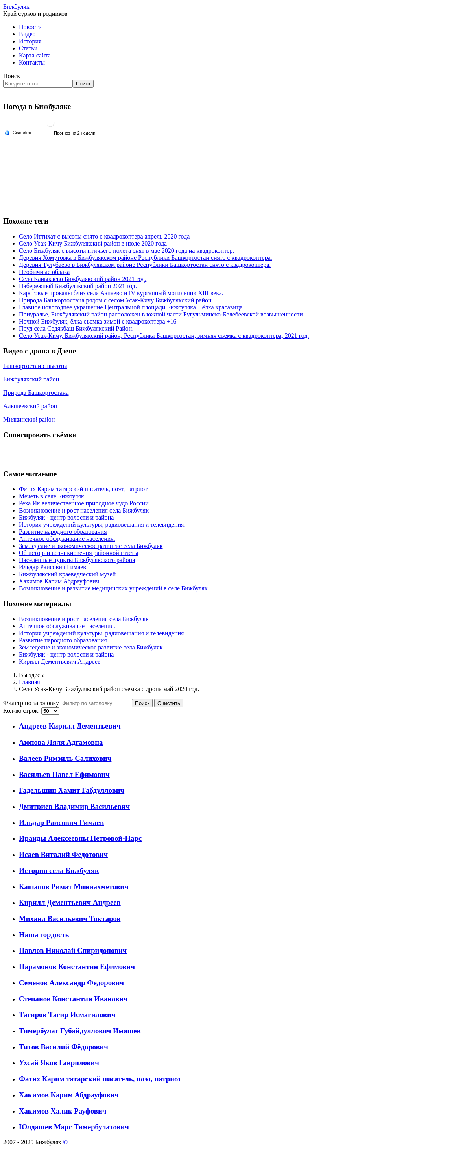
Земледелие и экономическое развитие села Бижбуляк (90, 647)
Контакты (32, 62)
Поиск (11, 75)
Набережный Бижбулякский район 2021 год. (78, 286)
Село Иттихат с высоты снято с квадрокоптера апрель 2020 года (104, 236)
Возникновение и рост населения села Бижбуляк (84, 619)
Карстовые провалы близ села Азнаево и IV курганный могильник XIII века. (121, 293)
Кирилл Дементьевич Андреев (59, 661)
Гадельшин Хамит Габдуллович (71, 790)
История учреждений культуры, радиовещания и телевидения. (102, 633)
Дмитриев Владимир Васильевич (74, 806)
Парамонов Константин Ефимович (77, 966)
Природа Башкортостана (36, 392)
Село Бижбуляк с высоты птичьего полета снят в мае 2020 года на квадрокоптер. (126, 250)
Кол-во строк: (22, 710)
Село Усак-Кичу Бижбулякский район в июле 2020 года (93, 243)
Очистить (168, 703)
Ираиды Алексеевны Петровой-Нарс (80, 838)
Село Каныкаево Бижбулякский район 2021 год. (82, 279)
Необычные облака (44, 271)
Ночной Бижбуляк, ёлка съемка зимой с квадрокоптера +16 (98, 321)
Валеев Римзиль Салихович (65, 758)
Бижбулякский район (31, 379)
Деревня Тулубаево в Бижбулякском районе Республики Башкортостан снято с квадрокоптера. (145, 264)
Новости (30, 27)
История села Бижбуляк (59, 870)
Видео (27, 34)
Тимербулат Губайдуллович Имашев (80, 1031)
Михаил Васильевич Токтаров (69, 918)
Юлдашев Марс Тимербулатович (74, 1127)
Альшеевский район (30, 406)
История (30, 41)
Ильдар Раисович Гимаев (61, 822)
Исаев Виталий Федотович (63, 854)
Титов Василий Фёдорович (63, 1047)
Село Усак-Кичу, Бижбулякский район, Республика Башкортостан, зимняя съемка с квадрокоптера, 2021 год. (164, 335)
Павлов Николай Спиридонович (73, 950)
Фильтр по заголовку (32, 702)
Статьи (28, 48)
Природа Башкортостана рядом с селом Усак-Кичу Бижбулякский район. (116, 300)
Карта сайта (35, 55)
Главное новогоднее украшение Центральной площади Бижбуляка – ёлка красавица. (131, 307)
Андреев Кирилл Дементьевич (70, 726)
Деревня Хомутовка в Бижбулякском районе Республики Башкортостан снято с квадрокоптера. (145, 257)
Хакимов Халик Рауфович (62, 1111)
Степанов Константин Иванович (73, 999)
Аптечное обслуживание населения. (67, 626)
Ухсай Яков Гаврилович (59, 1062)
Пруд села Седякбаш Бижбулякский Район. (76, 328)
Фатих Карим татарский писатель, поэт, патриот (100, 1079)
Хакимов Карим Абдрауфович (69, 1095)
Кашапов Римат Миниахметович (74, 887)
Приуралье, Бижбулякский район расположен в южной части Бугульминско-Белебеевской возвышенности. (161, 314)
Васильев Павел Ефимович (64, 774)
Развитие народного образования (63, 640)
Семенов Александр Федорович (71, 983)
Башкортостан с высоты (35, 366)
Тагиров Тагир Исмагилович (67, 1014)
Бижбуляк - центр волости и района (66, 654)
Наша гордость (44, 935)
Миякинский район (29, 419)
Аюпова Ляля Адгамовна (61, 742)
